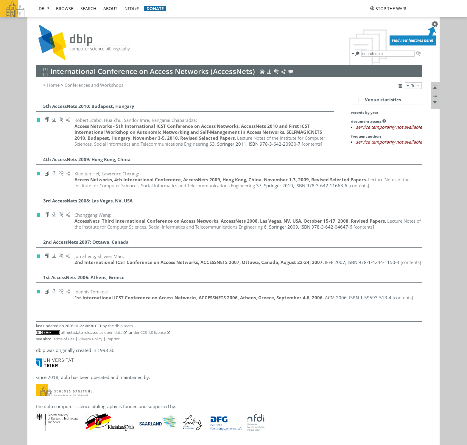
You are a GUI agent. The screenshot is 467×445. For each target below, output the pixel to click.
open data (113, 332)
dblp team (124, 325)
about (110, 8)
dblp (44, 8)
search (88, 8)
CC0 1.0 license (153, 332)
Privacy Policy (90, 339)
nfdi (129, 8)
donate (155, 8)
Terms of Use (63, 339)
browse (64, 8)
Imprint (113, 339)
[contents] (312, 144)
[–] (361, 100)
